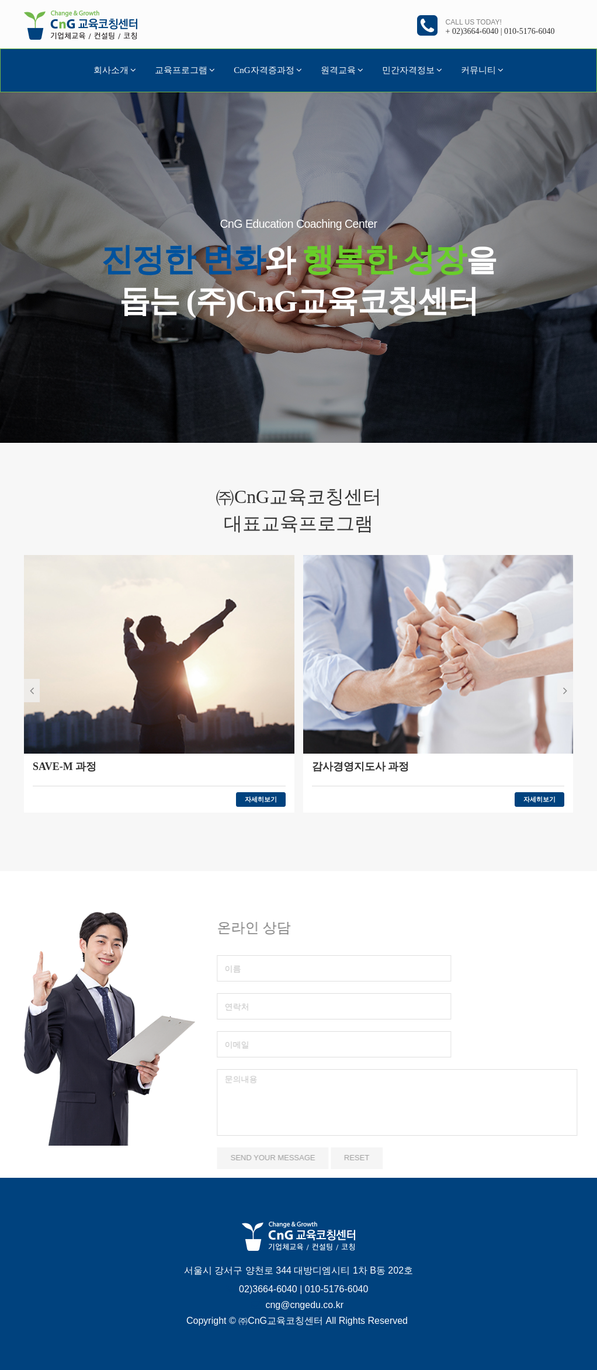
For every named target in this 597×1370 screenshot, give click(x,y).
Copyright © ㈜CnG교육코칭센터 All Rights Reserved (297, 1321)
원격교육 (342, 70)
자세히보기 (261, 799)
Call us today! (474, 22)
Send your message (276, 1157)
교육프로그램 (185, 70)
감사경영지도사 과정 (360, 766)
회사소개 (114, 70)
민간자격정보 (412, 70)
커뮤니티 (482, 70)
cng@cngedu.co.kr (304, 1305)
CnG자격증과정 (267, 70)
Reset (360, 1157)
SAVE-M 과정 (64, 766)
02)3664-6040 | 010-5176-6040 (303, 1289)
